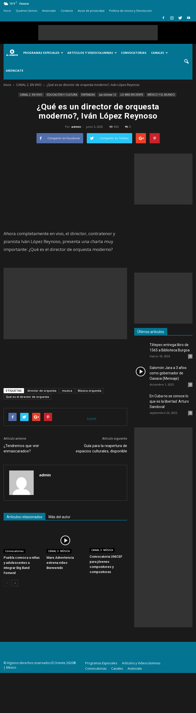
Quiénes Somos (26, 10)
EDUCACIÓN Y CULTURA (62, 94)
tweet (91, 418)
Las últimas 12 (107, 94)
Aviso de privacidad (91, 10)
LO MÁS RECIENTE (131, 94)
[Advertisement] (98, 32)
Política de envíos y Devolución (130, 10)
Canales (159, 53)
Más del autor (59, 517)
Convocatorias (133, 53)
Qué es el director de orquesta (27, 397)
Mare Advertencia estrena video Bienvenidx (60, 563)
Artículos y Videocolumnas (92, 53)
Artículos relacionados (24, 517)
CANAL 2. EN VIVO (31, 94)
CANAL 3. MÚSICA (59, 551)
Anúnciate (49, 10)
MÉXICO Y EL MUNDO (161, 94)
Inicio (7, 10)
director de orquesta (41, 390)
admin (76, 127)
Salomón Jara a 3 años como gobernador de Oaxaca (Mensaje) (168, 373)
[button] (186, 62)
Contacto (67, 10)
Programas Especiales (43, 53)
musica (67, 390)
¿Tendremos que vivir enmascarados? (21, 448)
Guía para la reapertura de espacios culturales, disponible (101, 448)
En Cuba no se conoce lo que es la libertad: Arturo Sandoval (169, 401)
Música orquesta (89, 390)
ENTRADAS (88, 94)
